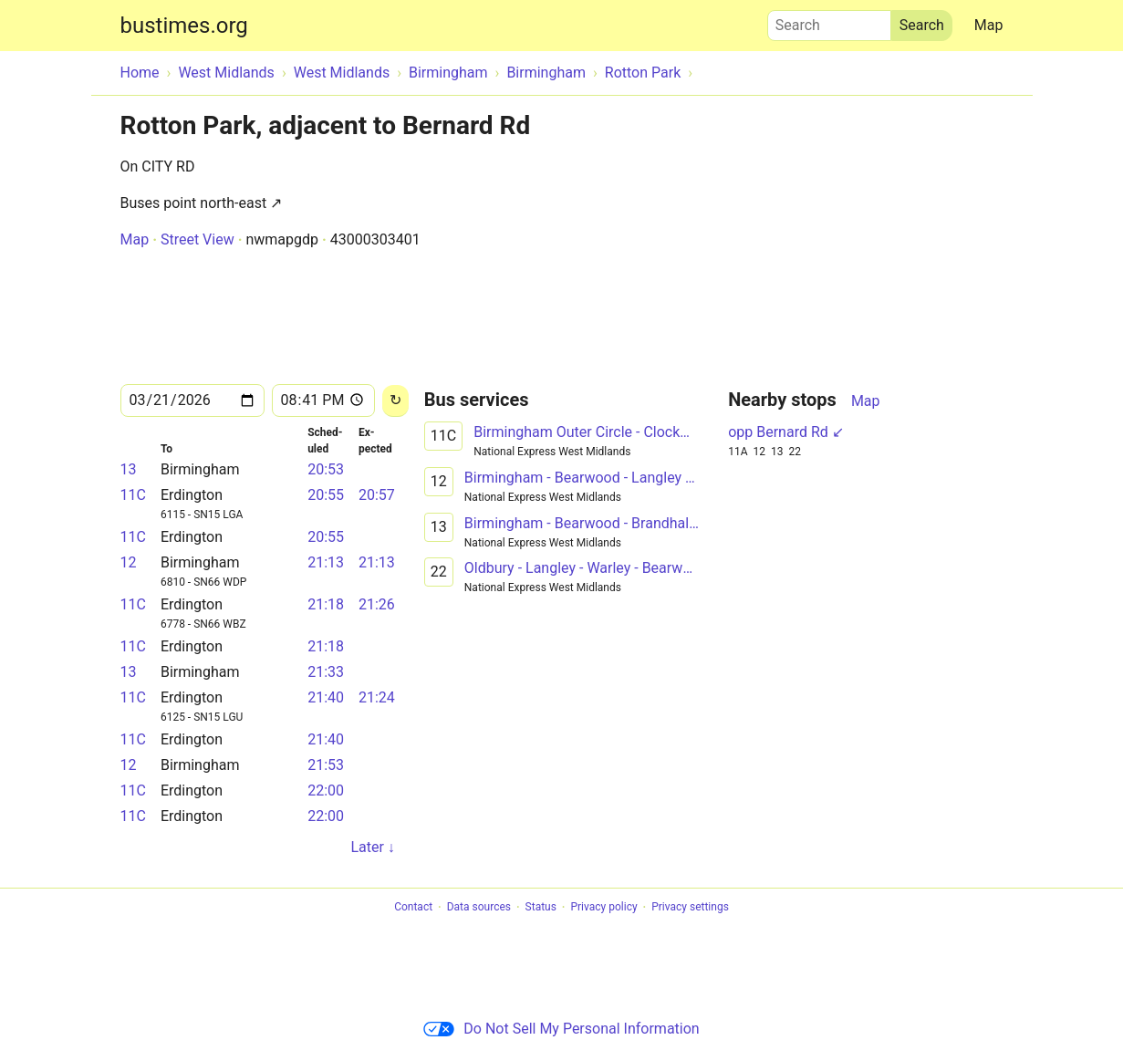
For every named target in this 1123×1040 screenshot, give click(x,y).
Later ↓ (372, 847)
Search (829, 21)
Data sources (479, 907)
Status (540, 907)
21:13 (325, 562)
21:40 (325, 697)
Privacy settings (690, 907)
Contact (413, 907)
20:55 (325, 495)
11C (133, 495)
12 (128, 562)
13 (128, 469)
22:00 (325, 790)
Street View (197, 239)
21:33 (325, 672)
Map (988, 25)
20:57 (377, 495)
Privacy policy (603, 907)
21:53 (325, 765)
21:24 (377, 697)
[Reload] (395, 401)
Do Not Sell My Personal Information (561, 1028)
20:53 (325, 469)
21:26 (377, 604)
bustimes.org (184, 25)
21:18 (325, 604)
